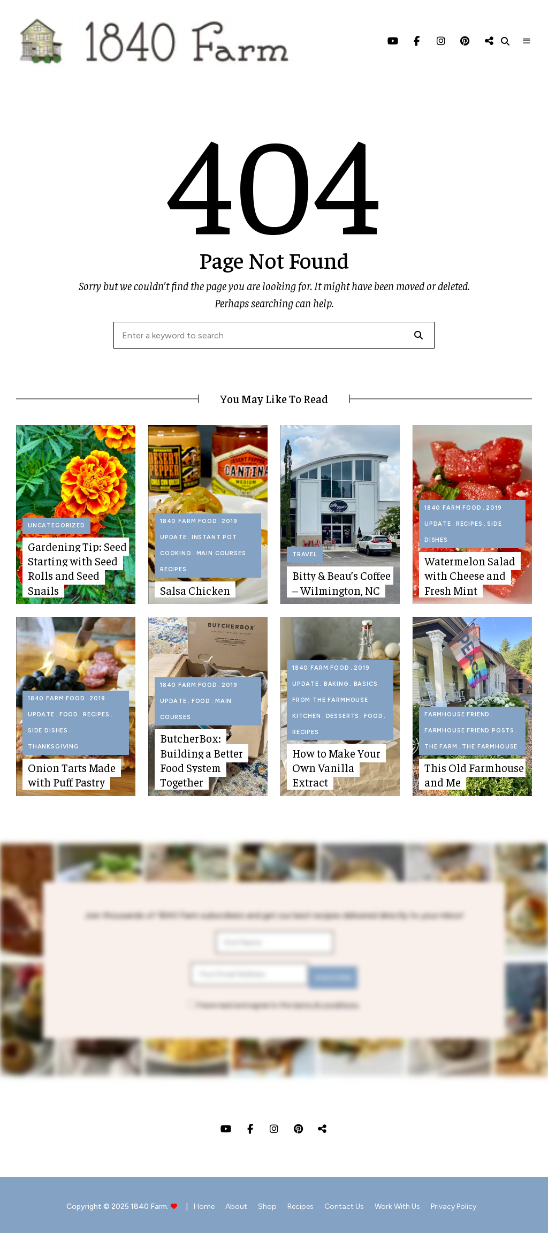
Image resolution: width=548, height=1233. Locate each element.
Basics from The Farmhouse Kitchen (335, 700)
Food (68, 714)
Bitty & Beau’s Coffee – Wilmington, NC (341, 582)
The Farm (441, 746)
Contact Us (349, 1202)
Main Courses (221, 553)
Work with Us (408, 1202)
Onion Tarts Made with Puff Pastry (72, 774)
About (226, 1202)
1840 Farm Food (188, 521)
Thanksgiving (53, 746)
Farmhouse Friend (457, 714)
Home (188, 1202)
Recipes (173, 569)
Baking (336, 683)
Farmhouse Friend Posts (469, 730)
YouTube (392, 41)
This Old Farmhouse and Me (474, 774)
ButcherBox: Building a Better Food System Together (201, 760)
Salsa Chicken (195, 590)
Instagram (441, 41)
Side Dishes (48, 730)
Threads (489, 41)
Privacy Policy (469, 1202)
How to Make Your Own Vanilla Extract (336, 768)
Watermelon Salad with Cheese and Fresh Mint (469, 575)
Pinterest (465, 41)
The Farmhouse (489, 746)
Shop (262, 1202)
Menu (526, 41)
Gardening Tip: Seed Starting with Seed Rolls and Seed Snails (77, 568)
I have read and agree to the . (274, 1001)
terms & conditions (326, 1001)
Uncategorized (56, 525)
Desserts (343, 716)
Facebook (417, 41)
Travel (304, 554)
